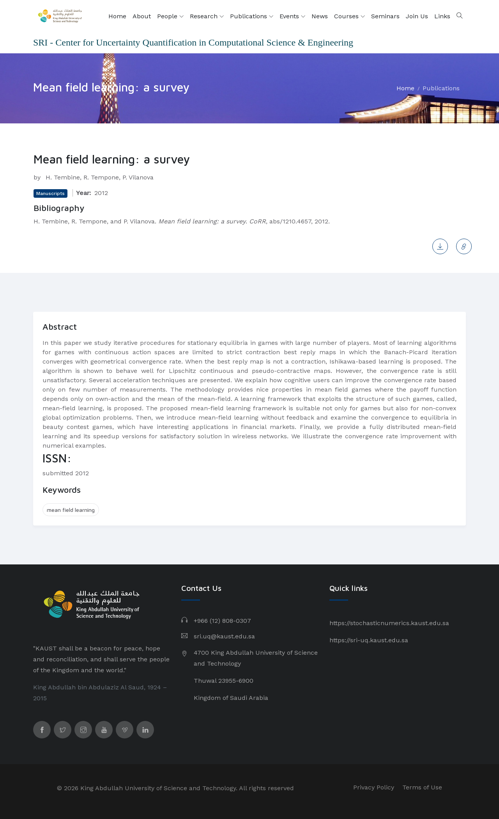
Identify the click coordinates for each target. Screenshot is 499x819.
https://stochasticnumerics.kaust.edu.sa (389, 623)
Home (117, 16)
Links (442, 16)
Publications (251, 16)
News (319, 16)
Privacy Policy (373, 787)
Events (292, 16)
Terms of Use (422, 787)
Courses (349, 16)
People (170, 16)
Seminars (385, 16)
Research (207, 16)
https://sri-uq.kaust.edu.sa (368, 640)
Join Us (417, 16)
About (142, 16)
